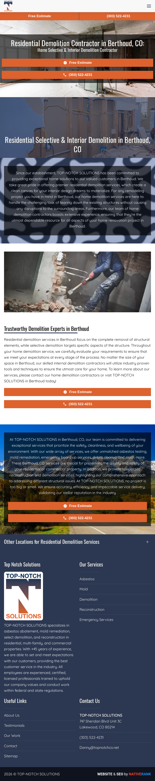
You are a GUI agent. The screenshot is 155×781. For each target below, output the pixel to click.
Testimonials (14, 725)
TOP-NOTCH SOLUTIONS (101, 715)
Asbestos (87, 579)
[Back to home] (8, 6)
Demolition (88, 599)
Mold (84, 589)
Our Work (12, 735)
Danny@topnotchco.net (99, 747)
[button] (149, 6)
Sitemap (11, 756)
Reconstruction (92, 609)
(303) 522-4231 (92, 737)
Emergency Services (96, 619)
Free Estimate (39, 16)
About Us (11, 715)
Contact (10, 746)
